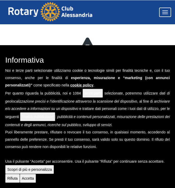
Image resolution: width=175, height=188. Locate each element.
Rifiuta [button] (12, 178)
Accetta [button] (28, 178)
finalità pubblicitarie (37, 117)
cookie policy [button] (81, 85)
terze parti (93, 93)
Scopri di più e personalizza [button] (29, 169)
